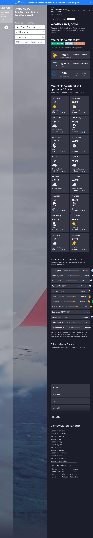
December (74, 477)
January (55, 469)
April (54, 477)
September (74, 469)
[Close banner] (90, 2)
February (56, 471)
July (63, 474)
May (63, 469)
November (74, 474)
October (73, 471)
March (55, 474)
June (63, 471)
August (65, 477)
